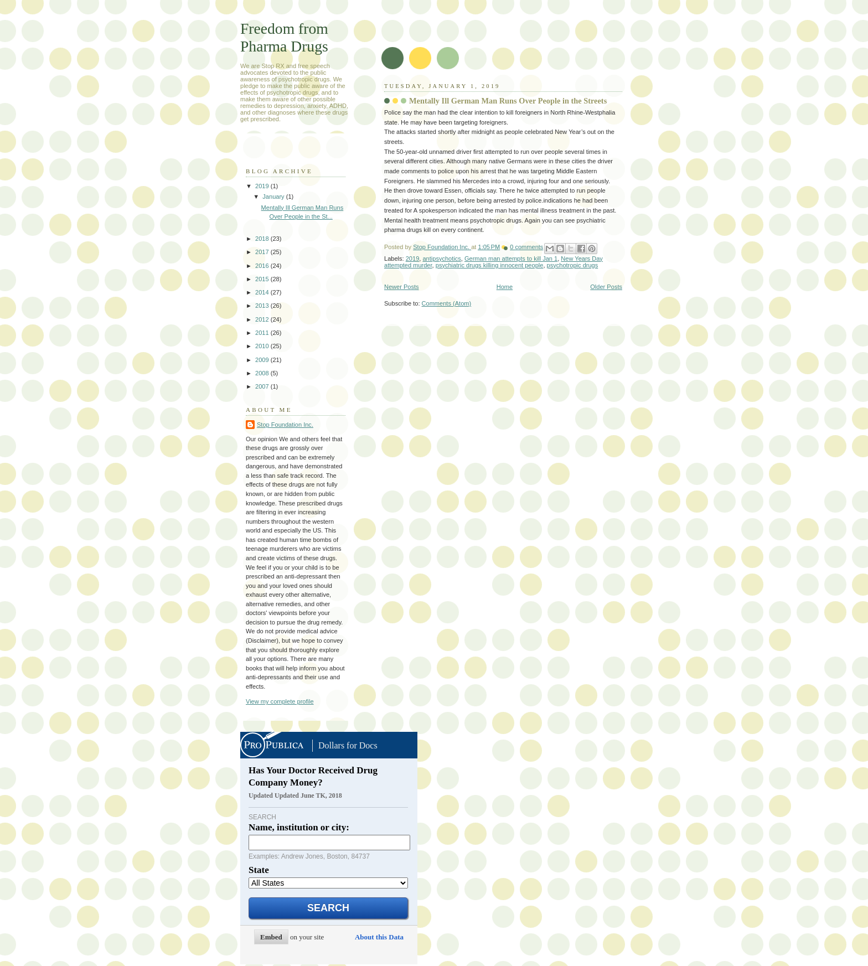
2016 (263, 265)
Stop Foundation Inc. (442, 247)
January (274, 196)
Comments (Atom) (447, 303)
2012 (263, 319)
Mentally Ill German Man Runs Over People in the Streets (508, 100)
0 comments (526, 247)
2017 (263, 252)
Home (505, 286)
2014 (263, 292)
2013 (263, 305)
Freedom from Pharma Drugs (284, 37)
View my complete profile (280, 701)
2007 (263, 386)
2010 (263, 346)
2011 (263, 332)
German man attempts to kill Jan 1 (510, 258)
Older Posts (606, 286)
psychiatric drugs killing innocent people (490, 265)
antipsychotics (441, 258)
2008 (263, 373)
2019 (413, 258)
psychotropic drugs (572, 265)
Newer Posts (401, 286)
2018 (263, 238)
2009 (263, 360)
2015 (263, 279)
